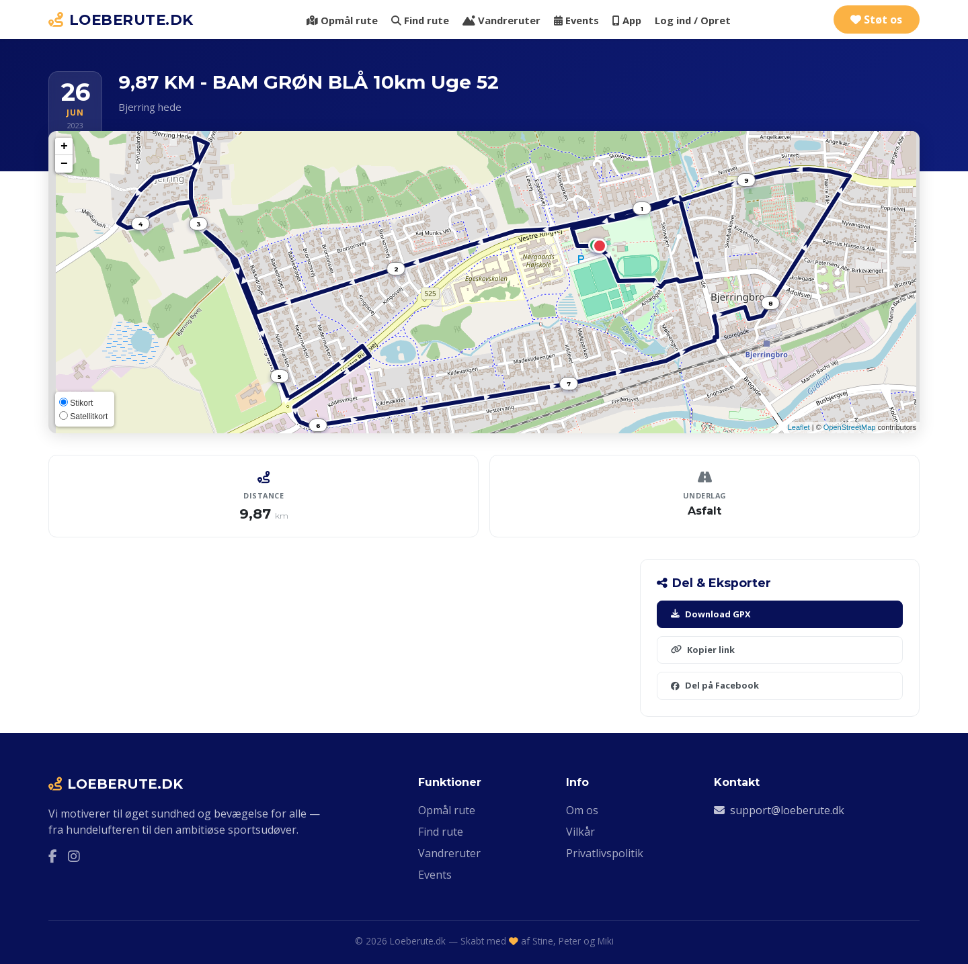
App (626, 20)
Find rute (420, 20)
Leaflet (799, 427)
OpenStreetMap (849, 427)
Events (576, 20)
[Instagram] (74, 856)
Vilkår (580, 831)
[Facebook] (52, 856)
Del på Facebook (715, 685)
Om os (582, 810)
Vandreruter (501, 20)
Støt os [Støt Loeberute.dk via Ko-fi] (876, 19)
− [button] (64, 164)
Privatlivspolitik (604, 853)
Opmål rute (342, 20)
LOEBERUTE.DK (121, 19)
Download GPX (711, 614)
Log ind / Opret (693, 20)
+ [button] (64, 146)
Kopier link (703, 650)
